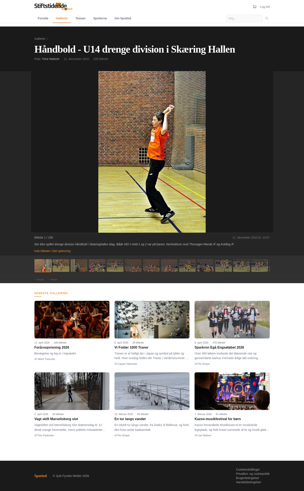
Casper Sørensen (127, 363)
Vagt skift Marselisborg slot (56, 419)
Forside (43, 18)
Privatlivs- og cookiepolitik (253, 473)
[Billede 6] (133, 265)
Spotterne (100, 18)
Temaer (80, 18)
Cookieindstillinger (248, 469)
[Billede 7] (151, 265)
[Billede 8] (169, 265)
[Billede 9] (187, 265)
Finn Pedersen (45, 435)
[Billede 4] (97, 265)
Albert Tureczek (46, 359)
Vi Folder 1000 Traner (131, 347)
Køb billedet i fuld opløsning (52, 251)
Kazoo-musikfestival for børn (218, 419)
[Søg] (267, 18)
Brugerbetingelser (247, 478)
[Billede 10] (205, 265)
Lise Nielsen (204, 435)
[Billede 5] (115, 265)
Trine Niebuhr (50, 59)
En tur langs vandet (130, 419)
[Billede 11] (223, 265)
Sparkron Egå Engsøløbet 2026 (219, 347)
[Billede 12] (241, 265)
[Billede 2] (61, 265)
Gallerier (62, 18)
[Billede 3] (79, 265)
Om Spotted (122, 18)
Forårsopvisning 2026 (51, 347)
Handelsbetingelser (248, 482)
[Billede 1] (42, 265)
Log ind (265, 6)
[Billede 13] (259, 265)
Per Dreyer (204, 363)
